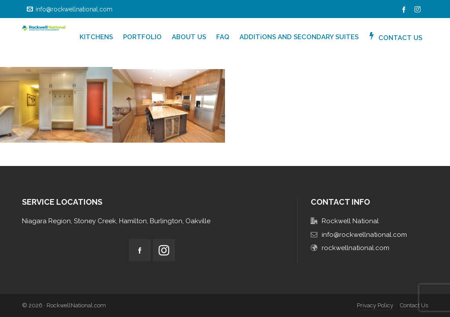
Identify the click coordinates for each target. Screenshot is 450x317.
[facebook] (405, 10)
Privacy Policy (375, 305)
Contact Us (414, 305)
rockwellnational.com (355, 248)
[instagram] (418, 10)
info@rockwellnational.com (69, 9)
